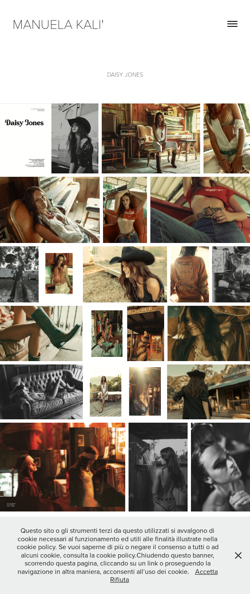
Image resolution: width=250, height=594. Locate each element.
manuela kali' (62, 23)
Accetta (206, 571)
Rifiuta (119, 579)
